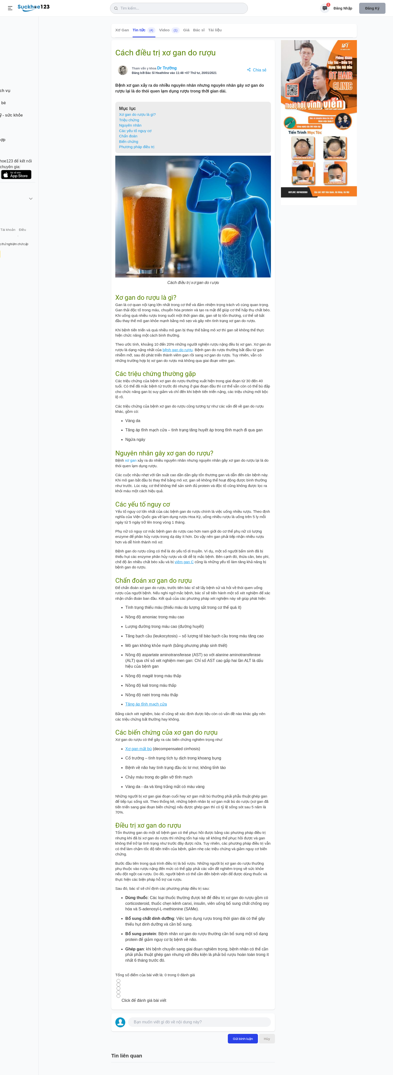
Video (169, 30)
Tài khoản (44, 238)
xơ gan (131, 460)
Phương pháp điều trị (136, 147)
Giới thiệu (11, 238)
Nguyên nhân (130, 125)
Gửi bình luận (243, 1039)
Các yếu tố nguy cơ (135, 131)
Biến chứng (128, 141)
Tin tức (144, 30)
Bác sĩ (199, 30)
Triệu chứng (129, 120)
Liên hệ (27, 238)
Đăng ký (372, 8)
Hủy (267, 1039)
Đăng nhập (343, 8)
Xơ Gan (122, 30)
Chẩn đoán (128, 136)
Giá (186, 30)
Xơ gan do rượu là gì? (137, 114)
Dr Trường (167, 68)
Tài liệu (215, 30)
